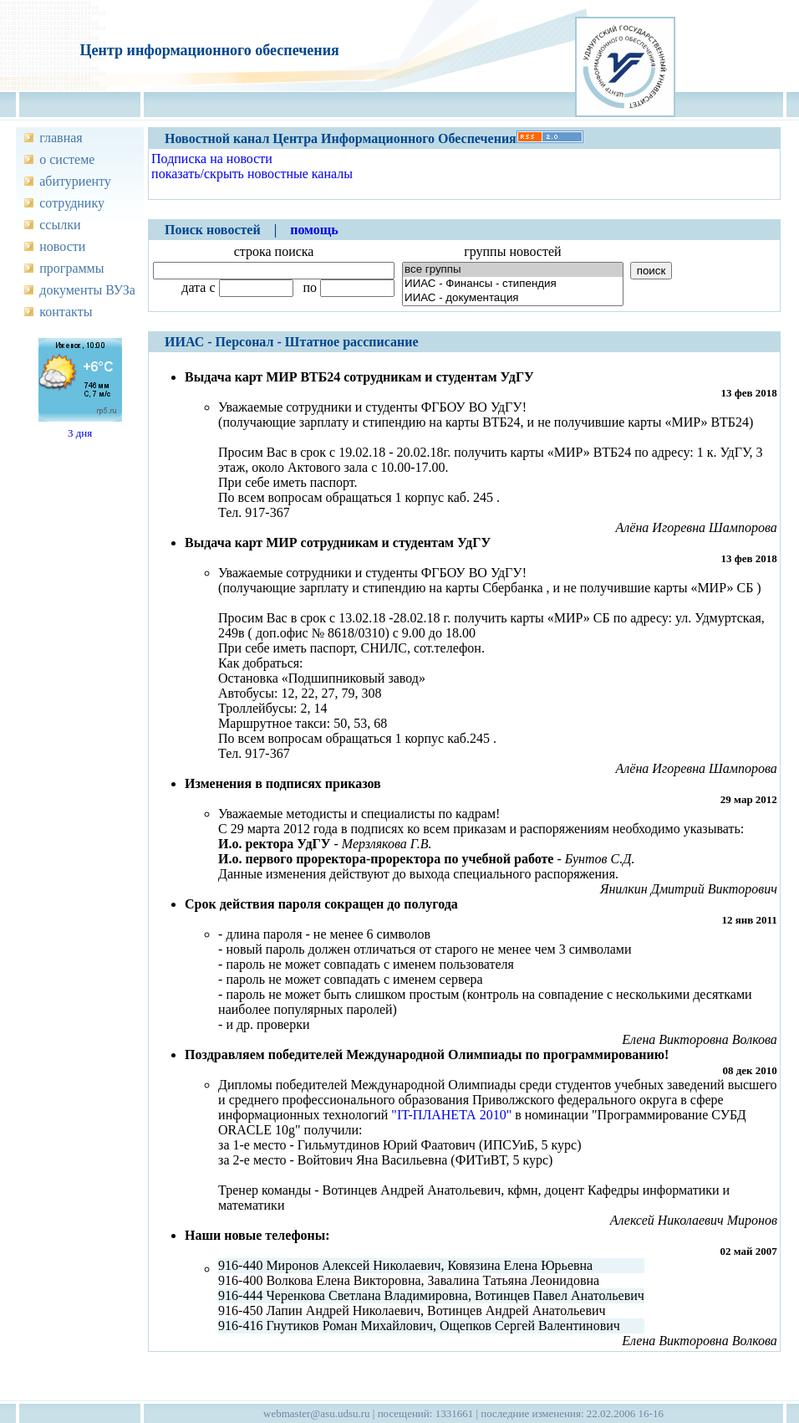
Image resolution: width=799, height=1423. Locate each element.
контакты (65, 312)
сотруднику (71, 203)
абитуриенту (75, 181)
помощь (314, 230)
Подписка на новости (211, 158)
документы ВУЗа (87, 290)
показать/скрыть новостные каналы (252, 173)
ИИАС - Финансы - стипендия (513, 284)
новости (62, 246)
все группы (513, 270)
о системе (66, 159)
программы (71, 268)
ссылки (59, 225)
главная (60, 138)
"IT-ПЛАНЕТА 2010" (451, 1115)
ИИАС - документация (513, 298)
